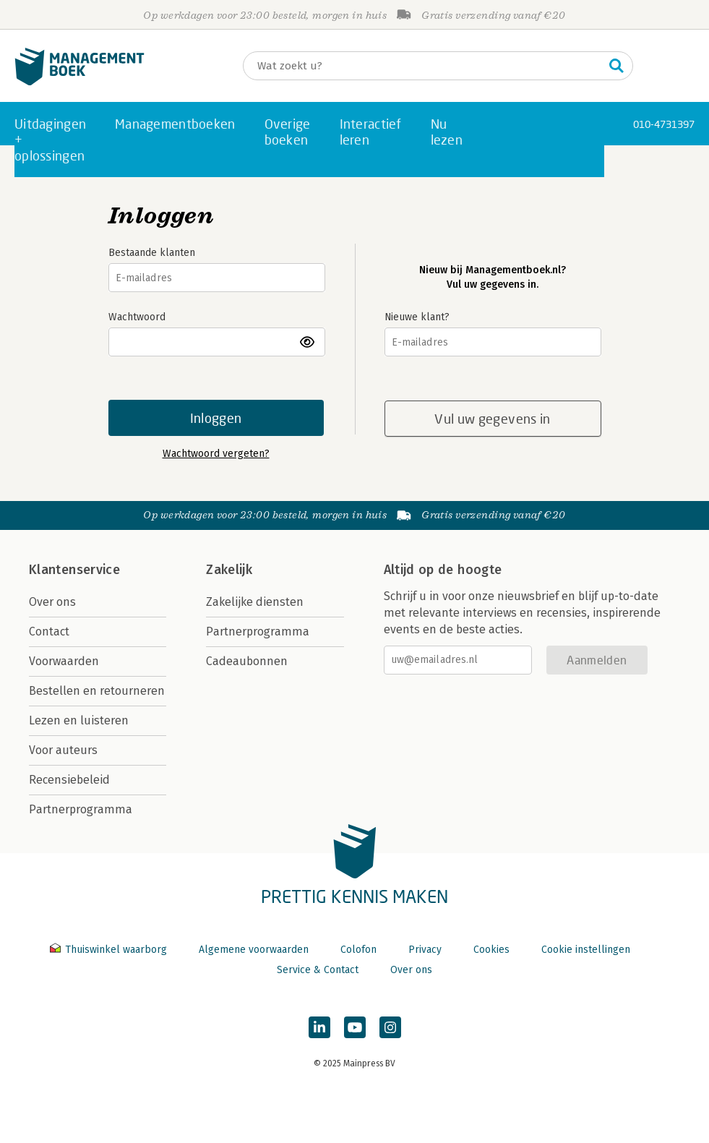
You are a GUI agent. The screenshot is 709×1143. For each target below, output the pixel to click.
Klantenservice (74, 570)
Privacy (425, 949)
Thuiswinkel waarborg (110, 949)
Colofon (358, 949)
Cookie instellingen (585, 949)
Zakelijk (229, 570)
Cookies (491, 949)
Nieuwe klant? (417, 317)
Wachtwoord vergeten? (216, 454)
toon (308, 342)
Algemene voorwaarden (254, 949)
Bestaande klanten (151, 253)
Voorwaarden (64, 661)
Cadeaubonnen (247, 661)
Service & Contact (317, 970)
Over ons (52, 602)
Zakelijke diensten (255, 602)
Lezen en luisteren (79, 720)
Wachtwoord (137, 317)
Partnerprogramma (80, 809)
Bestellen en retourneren (97, 691)
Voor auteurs (63, 750)
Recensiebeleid (69, 780)
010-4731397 (664, 124)
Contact (49, 631)
